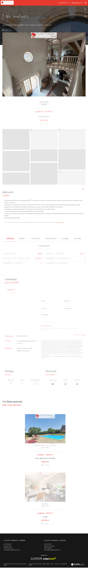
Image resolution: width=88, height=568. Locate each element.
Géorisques (60, 222)
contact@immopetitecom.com (52, 550)
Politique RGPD (63, 564)
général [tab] (10, 238)
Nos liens (57, 564)
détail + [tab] (22, 238)
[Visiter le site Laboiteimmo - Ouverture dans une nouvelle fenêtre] (77, 565)
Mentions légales (46, 564)
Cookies (30, 565)
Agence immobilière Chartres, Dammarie (13, 25)
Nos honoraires (32, 564)
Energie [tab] (65, 238)
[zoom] (16, 149)
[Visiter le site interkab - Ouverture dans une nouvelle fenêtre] (49, 559)
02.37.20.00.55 (22, 336)
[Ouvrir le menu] (85, 3)
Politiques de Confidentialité (61, 356)
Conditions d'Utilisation (73, 356)
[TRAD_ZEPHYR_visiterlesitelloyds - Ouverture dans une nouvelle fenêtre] (36, 559)
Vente (26, 25)
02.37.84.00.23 (7, 544)
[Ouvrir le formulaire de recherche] (77, 3)
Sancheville (32, 25)
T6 (43, 25)
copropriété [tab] (44, 246)
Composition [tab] (50, 238)
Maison (39, 25)
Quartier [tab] (77, 238)
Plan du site (39, 564)
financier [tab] (35, 238)
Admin (52, 564)
